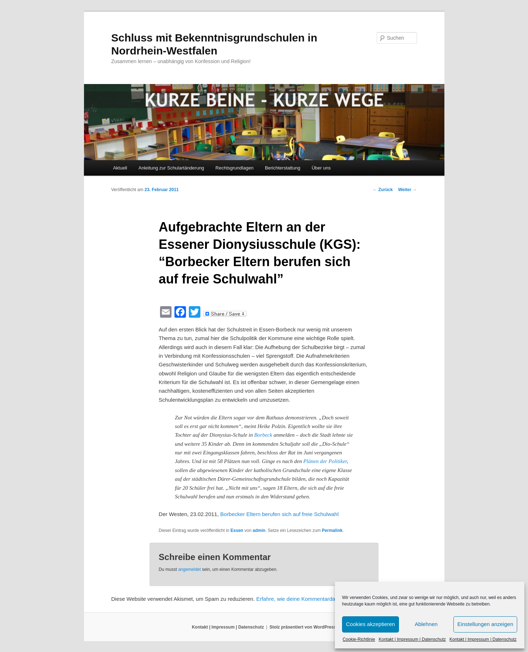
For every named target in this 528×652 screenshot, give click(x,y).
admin (259, 530)
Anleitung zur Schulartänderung (171, 168)
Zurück (382, 189)
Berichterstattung (282, 168)
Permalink (332, 530)
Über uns (321, 168)
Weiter (407, 189)
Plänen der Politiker (325, 461)
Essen (237, 530)
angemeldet (189, 569)
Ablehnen (426, 624)
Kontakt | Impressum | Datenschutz (412, 639)
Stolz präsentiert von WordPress (303, 627)
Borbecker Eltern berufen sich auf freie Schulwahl (279, 514)
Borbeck (263, 435)
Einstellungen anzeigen (485, 624)
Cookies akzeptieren (370, 624)
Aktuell (120, 168)
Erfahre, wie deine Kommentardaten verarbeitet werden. (323, 599)
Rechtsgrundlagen (235, 168)
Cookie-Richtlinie (359, 639)
